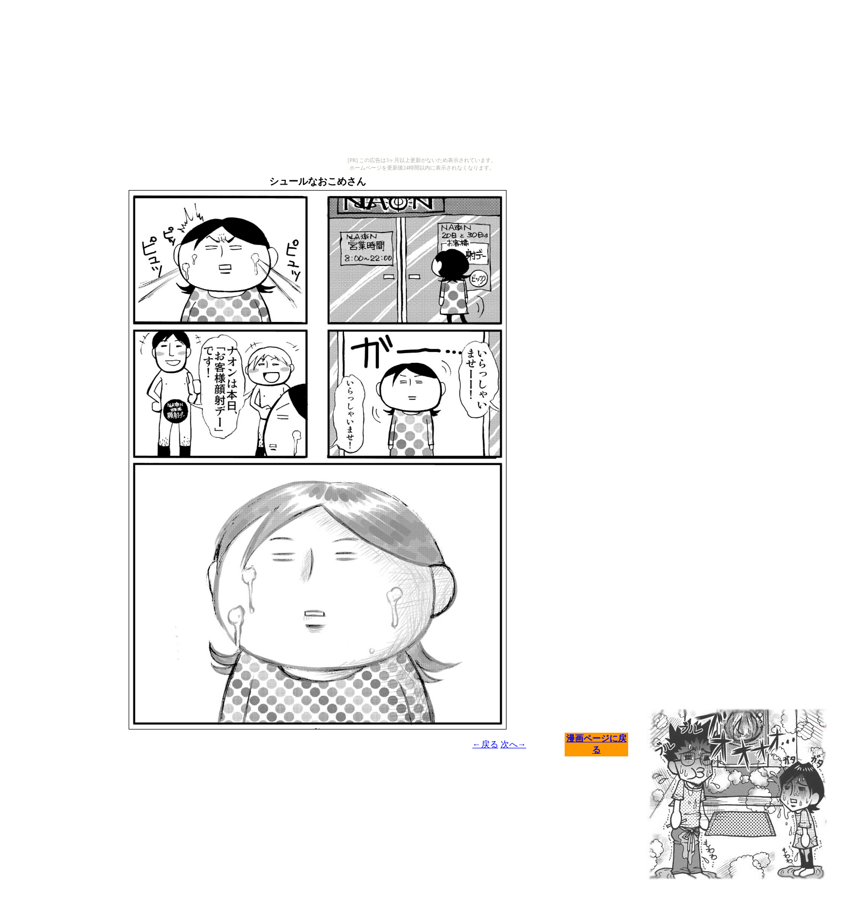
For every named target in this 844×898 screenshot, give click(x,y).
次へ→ (513, 744)
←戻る (485, 744)
